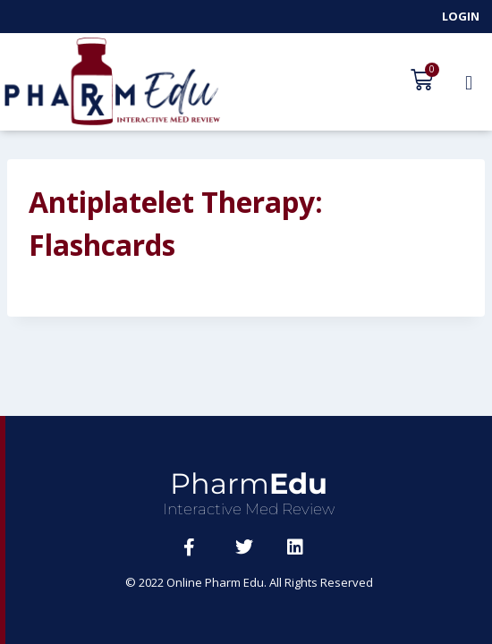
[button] (468, 82)
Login (460, 16)
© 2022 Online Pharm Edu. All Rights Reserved (249, 582)
